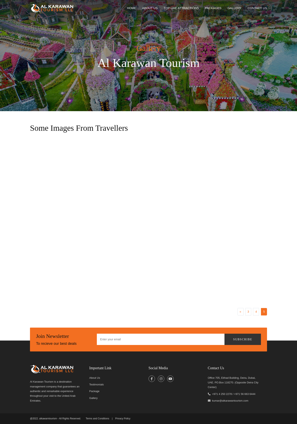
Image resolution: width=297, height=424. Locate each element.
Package (94, 391)
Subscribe (242, 339)
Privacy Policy (122, 418)
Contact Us (257, 8)
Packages (213, 8)
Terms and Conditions (97, 418)
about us (150, 8)
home (131, 8)
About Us (94, 377)
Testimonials (96, 384)
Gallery (234, 8)
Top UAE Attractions (181, 8)
